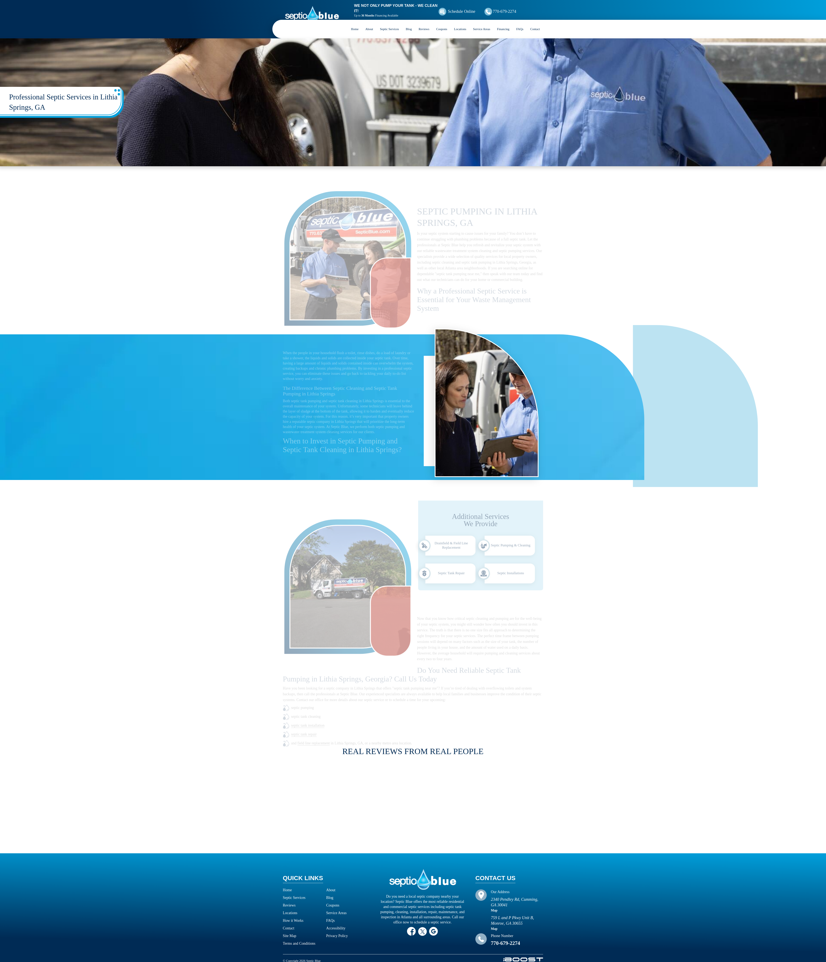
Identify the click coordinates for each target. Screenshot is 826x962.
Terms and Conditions (299, 938)
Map (494, 905)
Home (355, 23)
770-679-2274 (515, 9)
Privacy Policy (337, 930)
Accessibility (336, 923)
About (369, 23)
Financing (503, 23)
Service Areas (481, 23)
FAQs (519, 23)
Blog (409, 23)
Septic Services (389, 23)
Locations (460, 23)
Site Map (290, 930)
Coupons (441, 23)
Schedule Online (468, 9)
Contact (535, 23)
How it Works (293, 915)
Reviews (424, 23)
